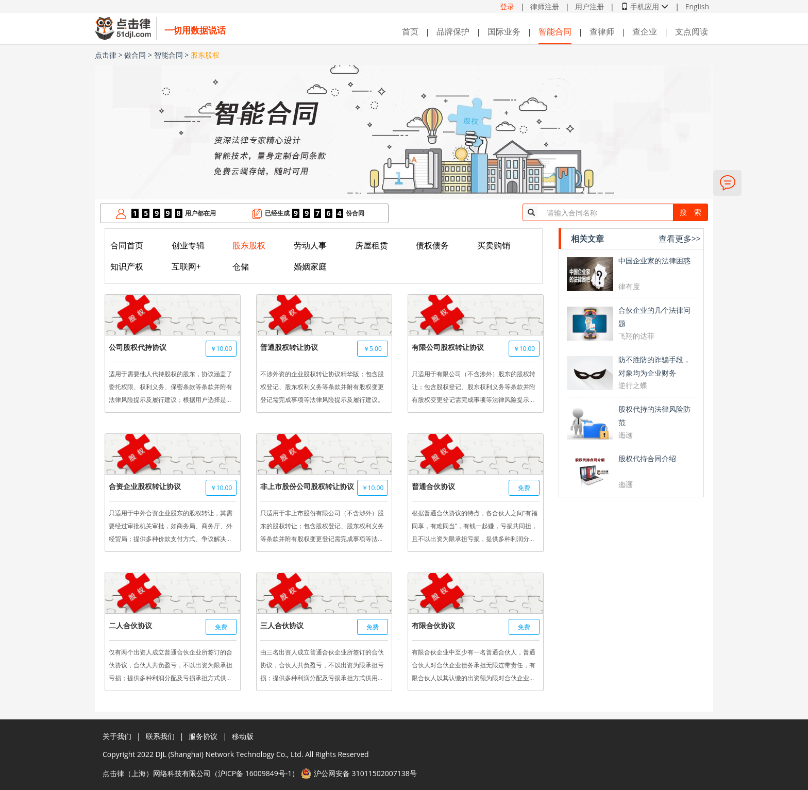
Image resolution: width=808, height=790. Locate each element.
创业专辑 (188, 245)
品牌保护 (452, 31)
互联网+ (186, 266)
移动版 (243, 736)
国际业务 (503, 31)
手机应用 (644, 6)
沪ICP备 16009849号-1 (255, 773)
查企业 (644, 31)
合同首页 (126, 245)
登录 (507, 6)
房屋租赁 (371, 245)
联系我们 (160, 736)
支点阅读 (691, 31)
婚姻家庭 (310, 266)
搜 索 (690, 212)
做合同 (135, 55)
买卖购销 (493, 245)
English (697, 6)
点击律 (105, 55)
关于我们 (117, 736)
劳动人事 (310, 245)
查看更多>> (680, 238)
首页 (410, 31)
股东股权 (205, 55)
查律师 (602, 31)
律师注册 (544, 6)
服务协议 (203, 736)
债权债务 (432, 245)
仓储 (240, 266)
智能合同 (554, 31)
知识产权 (126, 266)
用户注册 (589, 6)
